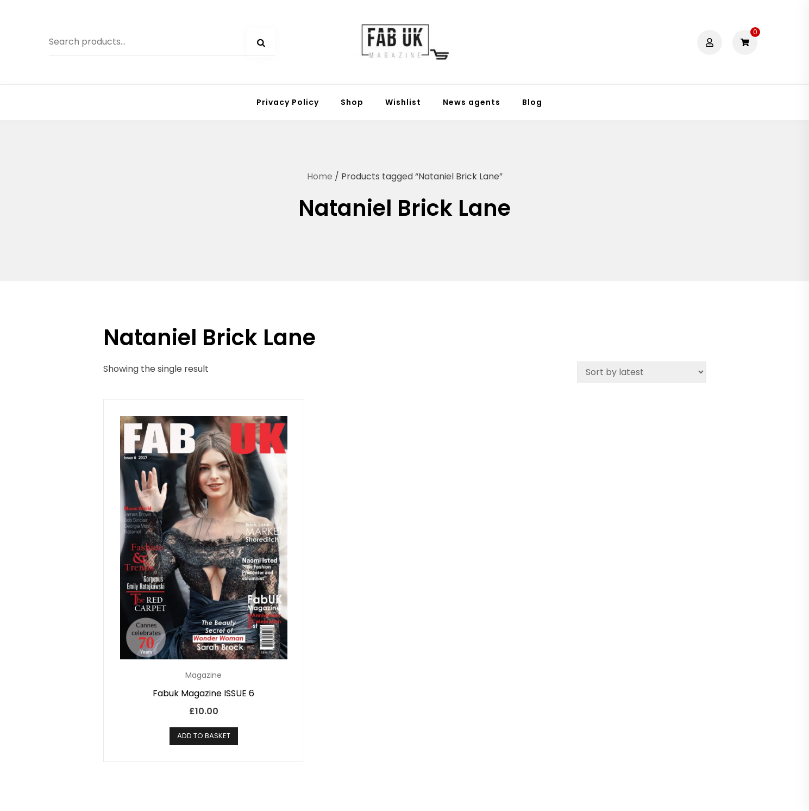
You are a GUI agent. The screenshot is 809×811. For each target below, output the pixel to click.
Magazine (203, 675)
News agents (471, 102)
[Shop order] (641, 372)
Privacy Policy (287, 102)
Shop (352, 102)
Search (261, 43)
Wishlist (403, 102)
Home (320, 176)
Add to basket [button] (203, 736)
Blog (532, 102)
